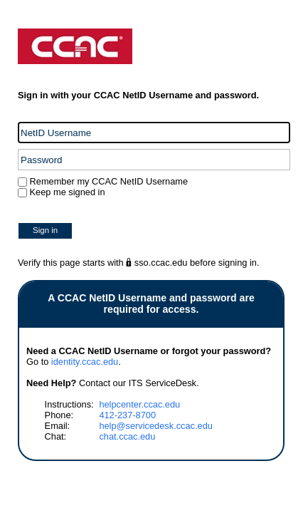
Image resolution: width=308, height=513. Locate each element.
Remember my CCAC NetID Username (107, 181)
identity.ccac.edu (84, 361)
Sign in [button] (45, 230)
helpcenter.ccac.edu (139, 404)
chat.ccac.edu (127, 436)
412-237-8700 (127, 415)
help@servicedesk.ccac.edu (156, 425)
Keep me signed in (67, 192)
